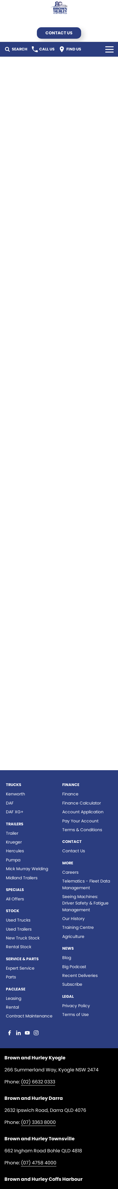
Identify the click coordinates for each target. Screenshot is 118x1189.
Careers (70, 872)
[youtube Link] (27, 1032)
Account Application (83, 812)
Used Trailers (19, 929)
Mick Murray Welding (27, 869)
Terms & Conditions (82, 830)
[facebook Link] (9, 1032)
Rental (12, 1007)
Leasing (13, 998)
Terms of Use (75, 1014)
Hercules (15, 851)
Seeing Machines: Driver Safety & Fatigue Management (85, 903)
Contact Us (59, 33)
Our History (73, 919)
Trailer (12, 833)
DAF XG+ (15, 812)
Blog (66, 958)
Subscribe (72, 984)
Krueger (14, 842)
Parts (11, 977)
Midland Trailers (21, 878)
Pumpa (13, 860)
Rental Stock (18, 947)
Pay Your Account (80, 821)
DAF (10, 803)
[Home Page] (59, 8)
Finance (70, 794)
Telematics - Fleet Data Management (86, 884)
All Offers (15, 899)
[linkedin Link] (18, 1032)
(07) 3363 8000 (38, 1122)
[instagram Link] (36, 1032)
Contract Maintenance (29, 1016)
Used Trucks (18, 920)
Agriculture (73, 936)
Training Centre (78, 927)
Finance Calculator (81, 803)
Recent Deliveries (80, 975)
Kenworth (15, 794)
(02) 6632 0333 (38, 1081)
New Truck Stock (23, 938)
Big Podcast (74, 967)
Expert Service (20, 968)
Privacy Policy (76, 1006)
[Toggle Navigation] (109, 49)
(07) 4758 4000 (38, 1162)
